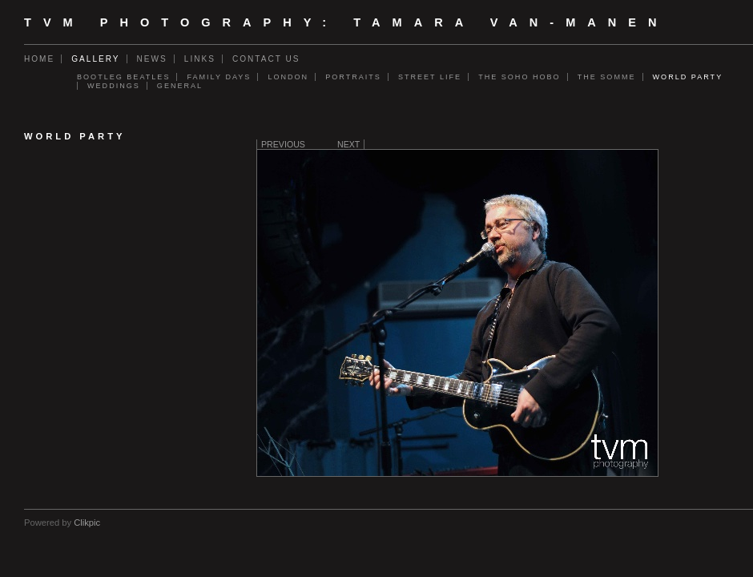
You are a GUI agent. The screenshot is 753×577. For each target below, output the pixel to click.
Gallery (95, 58)
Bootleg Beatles (123, 77)
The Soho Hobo (519, 77)
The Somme (607, 77)
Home (39, 58)
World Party (688, 77)
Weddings (113, 86)
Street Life (429, 77)
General (180, 86)
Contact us (266, 58)
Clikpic (87, 522)
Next (348, 144)
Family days (219, 77)
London (288, 77)
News (152, 58)
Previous (283, 144)
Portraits (353, 77)
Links (199, 58)
